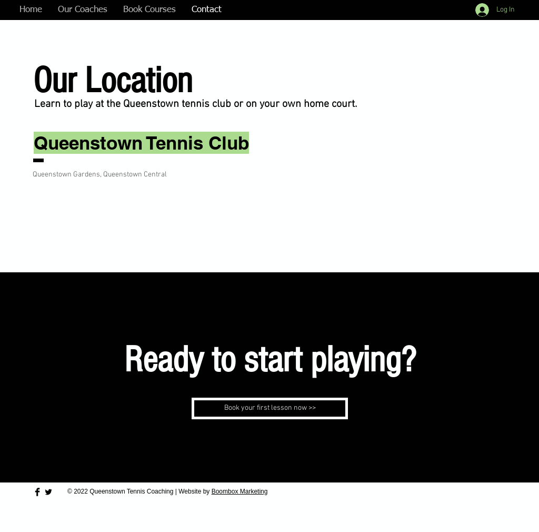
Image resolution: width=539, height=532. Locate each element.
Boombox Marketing (240, 491)
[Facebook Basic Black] (37, 492)
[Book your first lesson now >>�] (270, 408)
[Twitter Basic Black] (48, 492)
